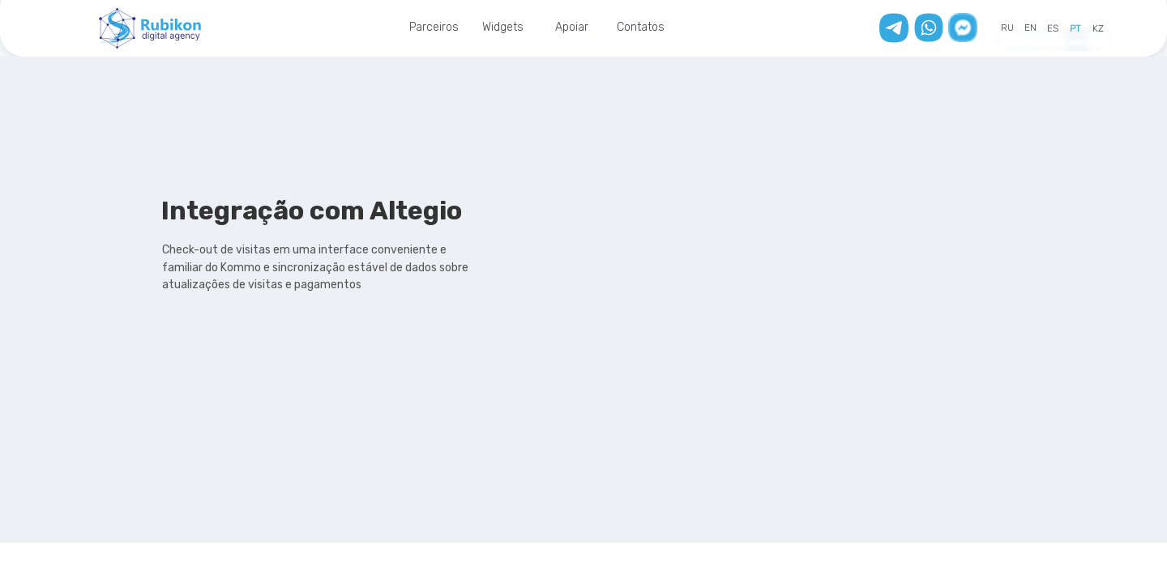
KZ (1098, 28)
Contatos (641, 27)
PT (1075, 28)
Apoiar (571, 27)
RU (1007, 27)
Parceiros (434, 27)
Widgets (503, 27)
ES (1052, 28)
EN (1030, 27)
